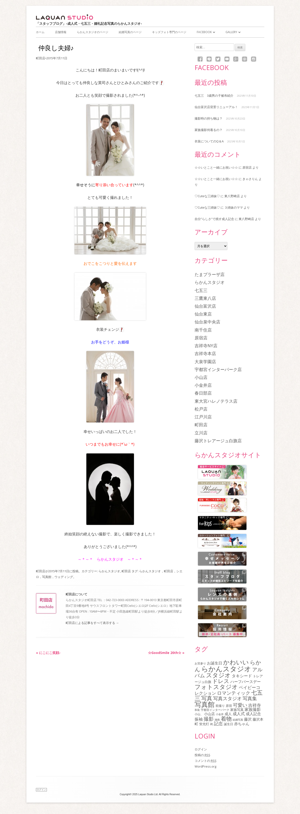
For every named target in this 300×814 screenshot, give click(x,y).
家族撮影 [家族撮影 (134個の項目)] (253, 709)
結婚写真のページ (130, 32)
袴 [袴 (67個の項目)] (211, 724)
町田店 (40, 58)
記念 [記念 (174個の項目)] (218, 723)
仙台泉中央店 (207, 322)
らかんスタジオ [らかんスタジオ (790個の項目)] (226, 668)
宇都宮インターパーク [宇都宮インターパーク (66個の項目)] (215, 710)
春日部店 (203, 393)
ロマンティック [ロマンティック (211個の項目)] (233, 692)
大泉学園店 (205, 361)
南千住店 (203, 330)
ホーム (40, 32)
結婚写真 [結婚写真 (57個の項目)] (238, 719)
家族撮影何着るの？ (208, 130)
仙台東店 (203, 314)
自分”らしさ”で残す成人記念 (214, 219)
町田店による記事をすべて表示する (92, 623)
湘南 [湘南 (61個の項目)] (217, 719)
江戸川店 (203, 417)
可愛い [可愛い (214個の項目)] (240, 705)
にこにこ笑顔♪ (48, 652)
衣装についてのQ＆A (209, 141)
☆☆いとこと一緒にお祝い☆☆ (216, 167)
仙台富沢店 (205, 306)
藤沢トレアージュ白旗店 (218, 440)
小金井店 (203, 385)
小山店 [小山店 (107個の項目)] (209, 713)
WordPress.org (205, 766)
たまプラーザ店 (210, 274)
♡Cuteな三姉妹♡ (207, 196)
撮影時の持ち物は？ (208, 118)
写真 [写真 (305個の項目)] (206, 698)
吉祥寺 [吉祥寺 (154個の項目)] (254, 705)
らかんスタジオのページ (92, 32)
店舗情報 (60, 32)
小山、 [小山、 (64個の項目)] (199, 714)
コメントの (205, 761)
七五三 (201, 290)
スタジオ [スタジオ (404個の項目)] (218, 675)
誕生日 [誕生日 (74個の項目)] (228, 724)
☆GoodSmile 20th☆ (166, 652)
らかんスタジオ (109, 571)
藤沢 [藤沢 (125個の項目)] (248, 719)
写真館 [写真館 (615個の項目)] (205, 704)
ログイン (201, 749)
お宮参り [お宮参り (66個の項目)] (200, 663)
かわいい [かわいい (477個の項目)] (236, 662)
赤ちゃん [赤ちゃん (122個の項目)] (241, 723)
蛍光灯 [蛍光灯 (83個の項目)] (204, 724)
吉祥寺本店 (205, 353)
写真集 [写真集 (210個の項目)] (250, 698)
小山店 (201, 377)
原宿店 (247, 167)
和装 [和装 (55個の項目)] (197, 710)
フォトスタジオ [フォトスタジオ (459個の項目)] (216, 687)
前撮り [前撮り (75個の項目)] (220, 705)
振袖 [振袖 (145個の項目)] (199, 719)
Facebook (204, 32)
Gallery (231, 32)
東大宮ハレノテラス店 (216, 401)
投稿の (202, 755)
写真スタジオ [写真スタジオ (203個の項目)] (227, 698)
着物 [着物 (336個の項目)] (226, 718)
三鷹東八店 (205, 298)
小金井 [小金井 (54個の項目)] (220, 714)
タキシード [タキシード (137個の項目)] (242, 675)
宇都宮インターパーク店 (218, 369)
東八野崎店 (232, 196)
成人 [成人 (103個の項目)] (228, 713)
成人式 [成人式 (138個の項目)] (239, 713)
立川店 (201, 433)
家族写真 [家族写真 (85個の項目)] (237, 709)
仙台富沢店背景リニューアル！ (216, 107)
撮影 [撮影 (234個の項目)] (209, 718)
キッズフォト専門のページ (169, 32)
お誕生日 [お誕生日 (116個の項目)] (214, 663)
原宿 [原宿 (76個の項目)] (229, 705)
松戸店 (201, 409)
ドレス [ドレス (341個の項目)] (220, 681)
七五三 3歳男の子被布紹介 (214, 95)
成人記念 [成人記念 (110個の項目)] (253, 713)
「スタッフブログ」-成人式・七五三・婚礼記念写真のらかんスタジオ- (89, 23)
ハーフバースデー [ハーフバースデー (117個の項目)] (245, 681)
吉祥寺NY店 (206, 345)
